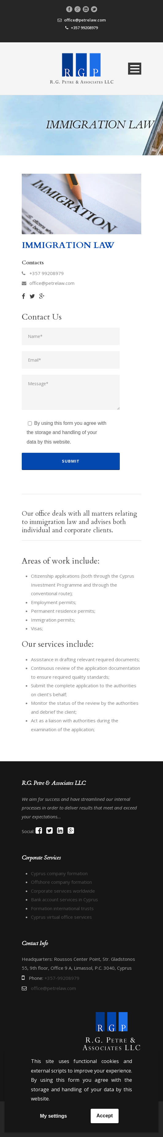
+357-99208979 (61, 978)
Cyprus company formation (59, 873)
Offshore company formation (61, 882)
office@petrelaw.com (85, 20)
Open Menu (134, 69)
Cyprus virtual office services (61, 917)
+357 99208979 (84, 27)
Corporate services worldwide (63, 891)
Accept (105, 1115)
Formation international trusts (62, 908)
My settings (53, 1116)
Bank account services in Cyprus (64, 899)
